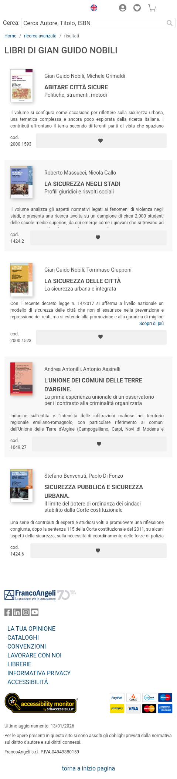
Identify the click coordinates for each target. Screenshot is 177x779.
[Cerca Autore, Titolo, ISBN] (92, 23)
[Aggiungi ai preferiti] (101, 140)
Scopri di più (151, 323)
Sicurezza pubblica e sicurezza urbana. (93, 492)
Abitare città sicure (76, 87)
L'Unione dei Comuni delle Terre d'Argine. (93, 385)
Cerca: (11, 22)
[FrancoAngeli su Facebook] (8, 613)
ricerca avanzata (40, 36)
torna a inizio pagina (88, 768)
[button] (92, 9)
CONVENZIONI (26, 646)
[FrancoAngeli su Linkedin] (17, 613)
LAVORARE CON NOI (34, 655)
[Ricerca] (170, 23)
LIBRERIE (19, 664)
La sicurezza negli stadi (82, 184)
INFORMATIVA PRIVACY (39, 673)
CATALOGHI (23, 637)
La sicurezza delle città (82, 281)
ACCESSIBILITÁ (27, 682)
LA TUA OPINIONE (31, 628)
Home (10, 36)
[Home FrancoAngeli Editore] (29, 9)
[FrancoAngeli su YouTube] (34, 613)
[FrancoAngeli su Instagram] (26, 613)
